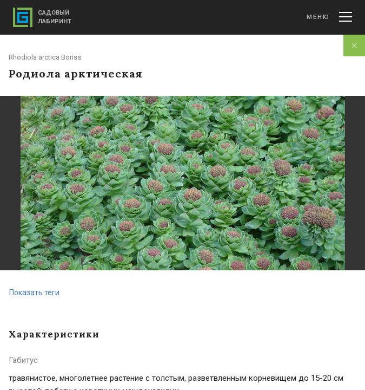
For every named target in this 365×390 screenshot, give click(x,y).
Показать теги (34, 292)
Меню (329, 17)
